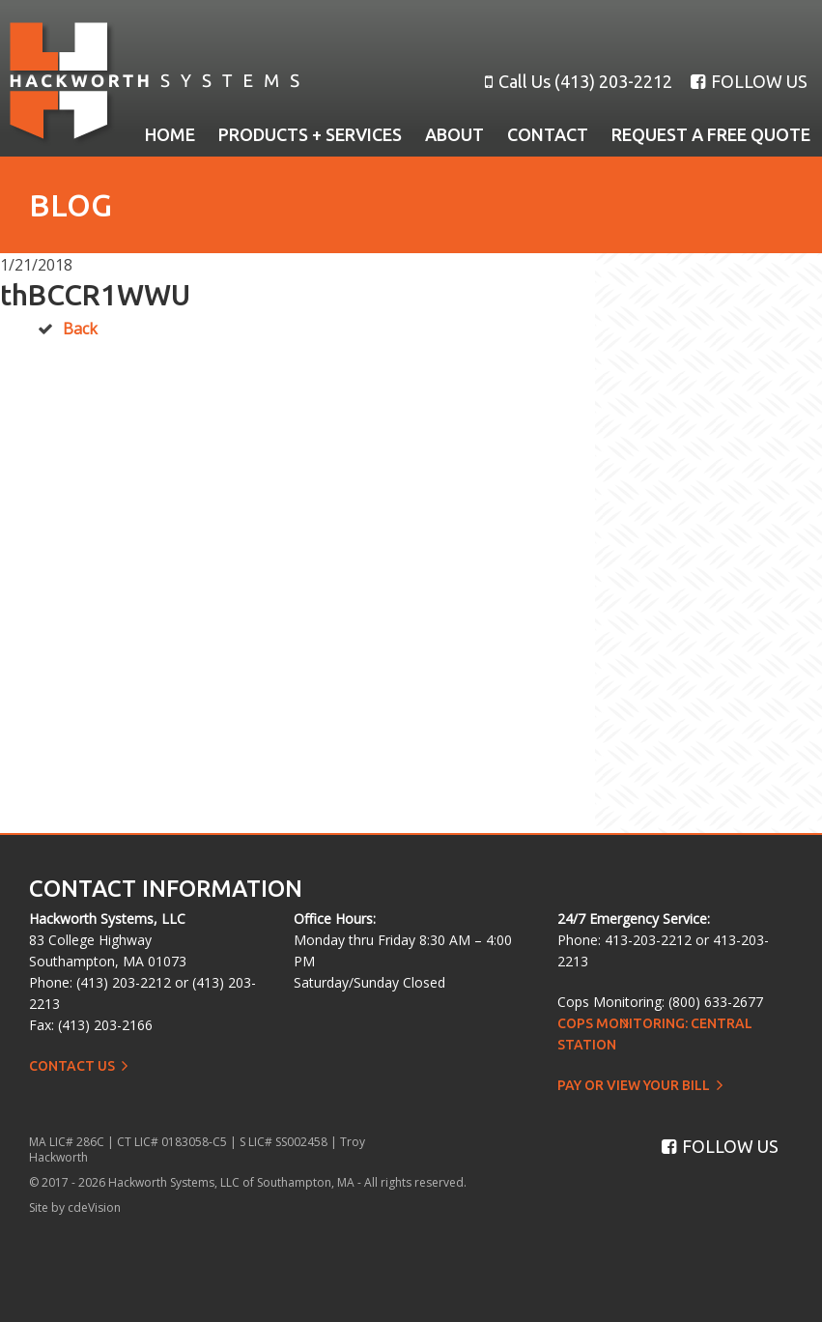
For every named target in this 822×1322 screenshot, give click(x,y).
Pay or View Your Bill (633, 1085)
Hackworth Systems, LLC (154, 84)
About (454, 134)
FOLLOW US (749, 81)
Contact (547, 134)
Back (80, 328)
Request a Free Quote (710, 134)
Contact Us (72, 1066)
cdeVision (94, 1207)
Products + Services (310, 134)
